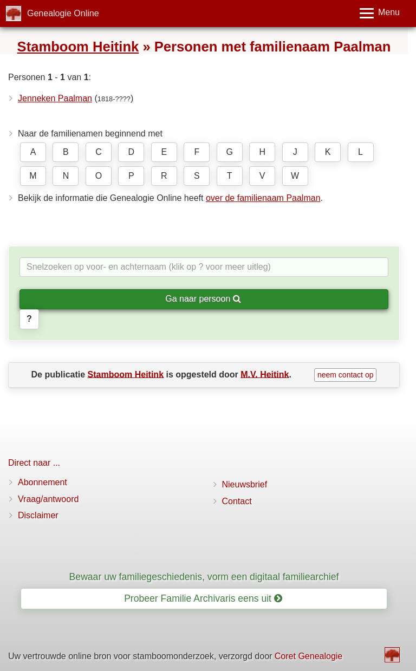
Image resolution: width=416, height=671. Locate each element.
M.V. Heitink (264, 374)
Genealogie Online (63, 13)
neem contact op (345, 374)
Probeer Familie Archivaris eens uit (203, 598)
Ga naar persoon (203, 298)
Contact (237, 501)
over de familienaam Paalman (263, 198)
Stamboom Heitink (78, 46)
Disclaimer (38, 515)
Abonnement (42, 482)
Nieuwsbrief (245, 484)
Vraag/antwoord (48, 499)
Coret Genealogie (308, 656)
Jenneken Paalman (55, 98)
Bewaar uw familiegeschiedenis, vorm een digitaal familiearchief (204, 576)
